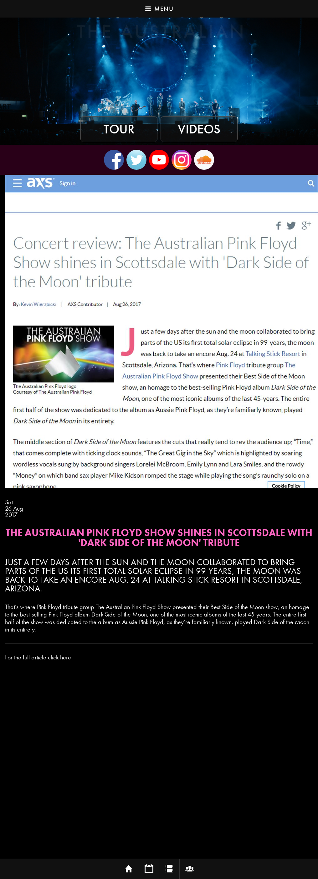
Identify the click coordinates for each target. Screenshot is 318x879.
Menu (158, 9)
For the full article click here (38, 657)
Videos (199, 129)
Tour (119, 129)
